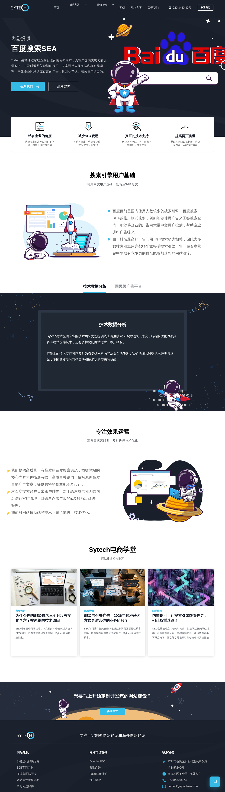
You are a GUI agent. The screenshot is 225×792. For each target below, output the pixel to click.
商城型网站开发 (27, 773)
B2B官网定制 (25, 767)
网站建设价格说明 (28, 779)
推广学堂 (95, 779)
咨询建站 (112, 711)
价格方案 (136, 7)
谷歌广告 (95, 767)
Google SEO (97, 761)
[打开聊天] (215, 782)
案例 (122, 7)
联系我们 (205, 7)
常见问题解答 (25, 786)
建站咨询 (63, 86)
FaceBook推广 (98, 773)
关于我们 (153, 7)
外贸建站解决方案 (28, 761)
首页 (70, 7)
